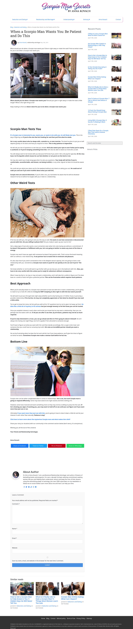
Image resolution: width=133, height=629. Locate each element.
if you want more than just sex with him (31, 413)
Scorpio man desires (17, 467)
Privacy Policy (81, 618)
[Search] (105, 143)
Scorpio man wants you (44, 467)
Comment (16, 504)
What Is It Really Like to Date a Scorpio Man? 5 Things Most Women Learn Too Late (47, 600)
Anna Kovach (103, 19)
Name (14, 529)
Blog (11, 27)
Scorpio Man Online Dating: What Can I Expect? (72, 598)
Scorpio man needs (30, 467)
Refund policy (61, 618)
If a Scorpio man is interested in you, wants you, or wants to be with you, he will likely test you (43, 135)
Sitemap (89, 618)
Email (14, 538)
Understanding (68, 19)
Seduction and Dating (19, 19)
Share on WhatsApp (75, 446)
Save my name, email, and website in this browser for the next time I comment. (38, 561)
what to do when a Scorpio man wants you (66, 467)
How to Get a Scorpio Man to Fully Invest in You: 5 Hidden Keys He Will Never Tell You (21, 600)
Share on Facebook (19, 446)
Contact (118, 19)
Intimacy (86, 19)
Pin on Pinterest (57, 446)
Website (14, 548)
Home (43, 618)
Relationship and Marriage (44, 19)
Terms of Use (71, 618)
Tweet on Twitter (38, 446)
